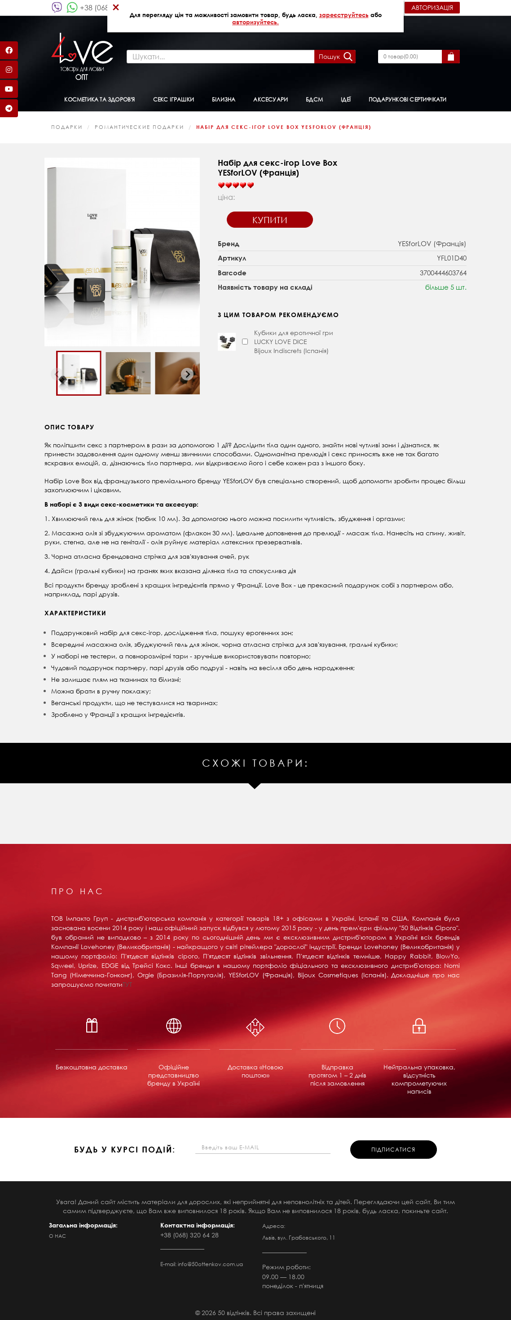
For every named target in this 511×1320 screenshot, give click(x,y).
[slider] (236, 181)
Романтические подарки (139, 123)
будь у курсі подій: (125, 1146)
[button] (78, 369)
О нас (57, 1232)
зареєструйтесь (344, 14)
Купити (269, 216)
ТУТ (127, 980)
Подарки (67, 123)
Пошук (328, 54)
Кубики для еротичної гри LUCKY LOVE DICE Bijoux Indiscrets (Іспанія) (293, 337)
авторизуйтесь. (255, 22)
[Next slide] (187, 370)
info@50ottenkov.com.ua (210, 1260)
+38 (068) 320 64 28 (189, 1231)
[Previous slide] (57, 370)
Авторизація (432, 7)
